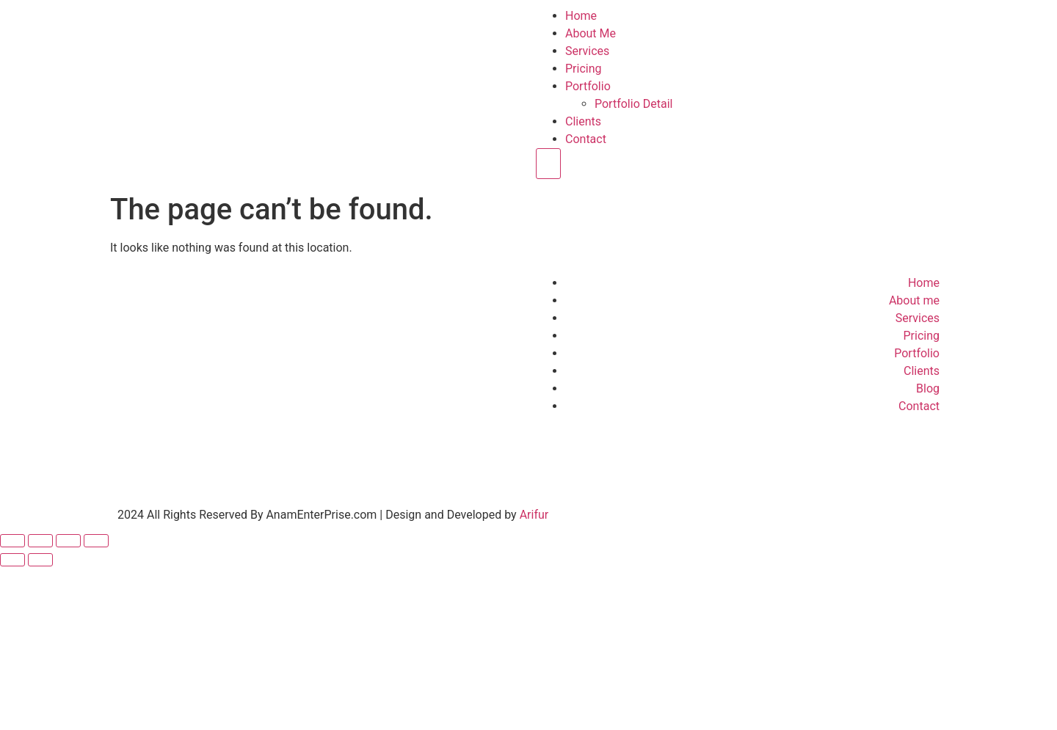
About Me (590, 33)
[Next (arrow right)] (40, 559)
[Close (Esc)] (96, 540)
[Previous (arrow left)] (12, 559)
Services (587, 51)
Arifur (534, 515)
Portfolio (588, 86)
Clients (583, 121)
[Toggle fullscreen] (40, 540)
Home (581, 16)
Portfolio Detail (633, 104)
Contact (585, 139)
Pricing (583, 69)
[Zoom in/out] (12, 540)
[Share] (68, 540)
